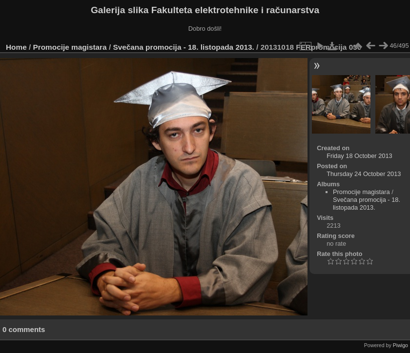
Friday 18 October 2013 (359, 155)
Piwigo (400, 345)
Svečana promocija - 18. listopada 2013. (183, 47)
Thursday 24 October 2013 (364, 173)
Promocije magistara (70, 47)
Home (16, 47)
